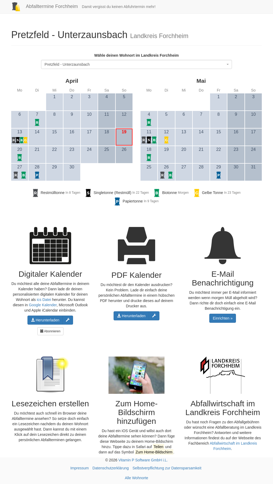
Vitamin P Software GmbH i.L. (143, 460)
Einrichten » (222, 318)
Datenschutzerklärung (111, 468)
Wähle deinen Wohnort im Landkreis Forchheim (136, 55)
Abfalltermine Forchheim (42, 6)
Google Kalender (43, 305)
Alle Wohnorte (136, 478)
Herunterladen (45, 320)
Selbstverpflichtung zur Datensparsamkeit (167, 468)
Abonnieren (50, 331)
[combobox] (136, 64)
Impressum (79, 468)
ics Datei (44, 299)
